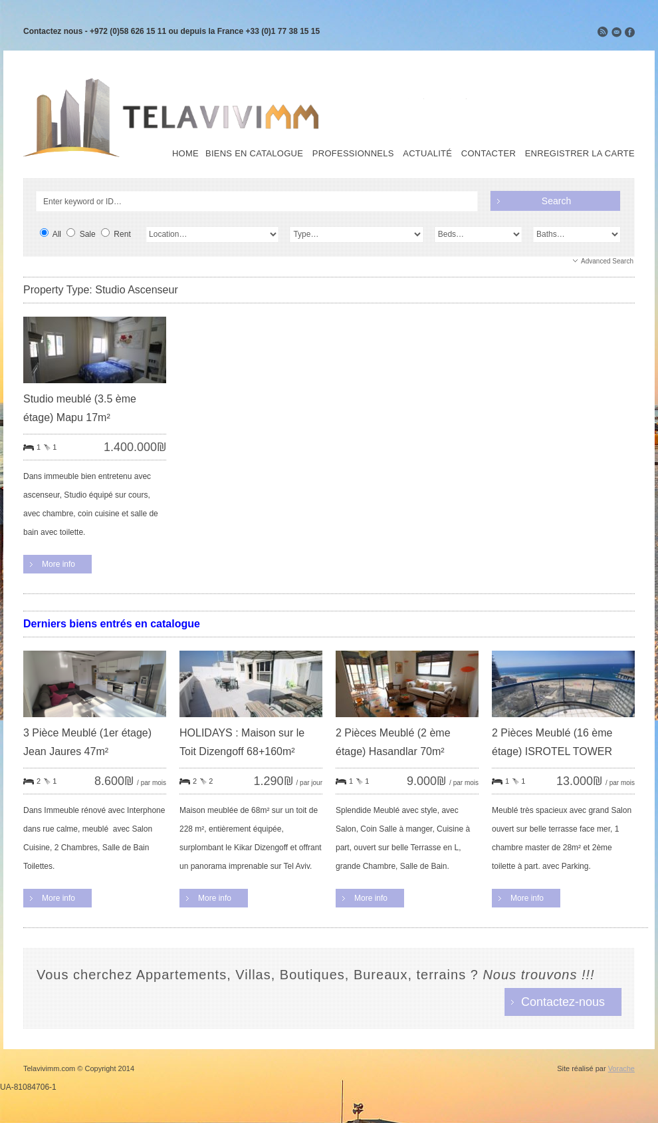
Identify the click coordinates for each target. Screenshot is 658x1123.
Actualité (427, 153)
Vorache (621, 1068)
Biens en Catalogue (254, 153)
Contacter (488, 153)
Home (185, 153)
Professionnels (353, 153)
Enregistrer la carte (580, 153)
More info (58, 564)
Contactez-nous (563, 1002)
